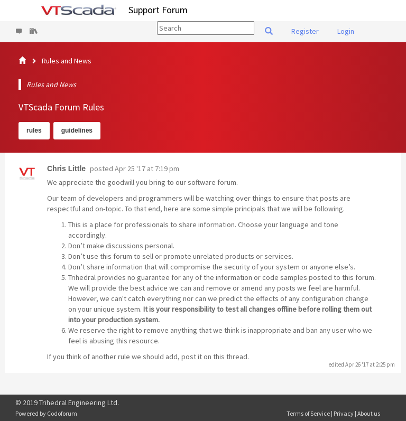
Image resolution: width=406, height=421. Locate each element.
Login (345, 31)
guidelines (77, 130)
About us (368, 413)
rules (34, 130)
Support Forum (158, 10)
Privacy (344, 413)
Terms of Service (308, 413)
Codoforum (62, 413)
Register (305, 31)
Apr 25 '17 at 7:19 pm (147, 168)
